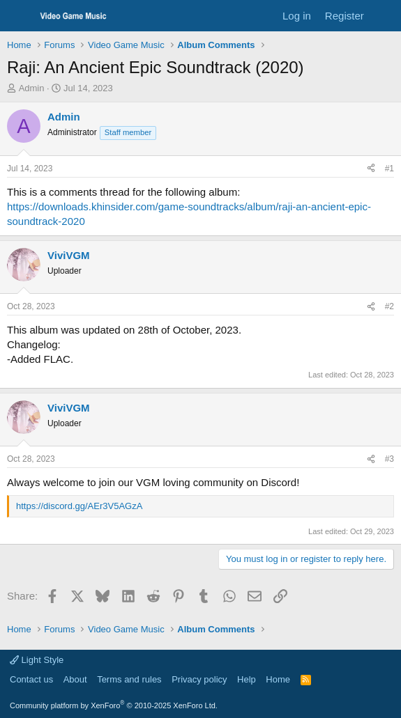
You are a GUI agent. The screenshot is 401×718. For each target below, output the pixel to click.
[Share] (371, 169)
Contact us (31, 679)
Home (278, 679)
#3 (389, 459)
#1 (389, 168)
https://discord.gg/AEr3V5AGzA (79, 506)
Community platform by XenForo (114, 705)
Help (246, 679)
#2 (389, 306)
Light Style (36, 660)
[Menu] (19, 16)
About (75, 679)
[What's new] (384, 16)
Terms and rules (129, 679)
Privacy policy (199, 679)
